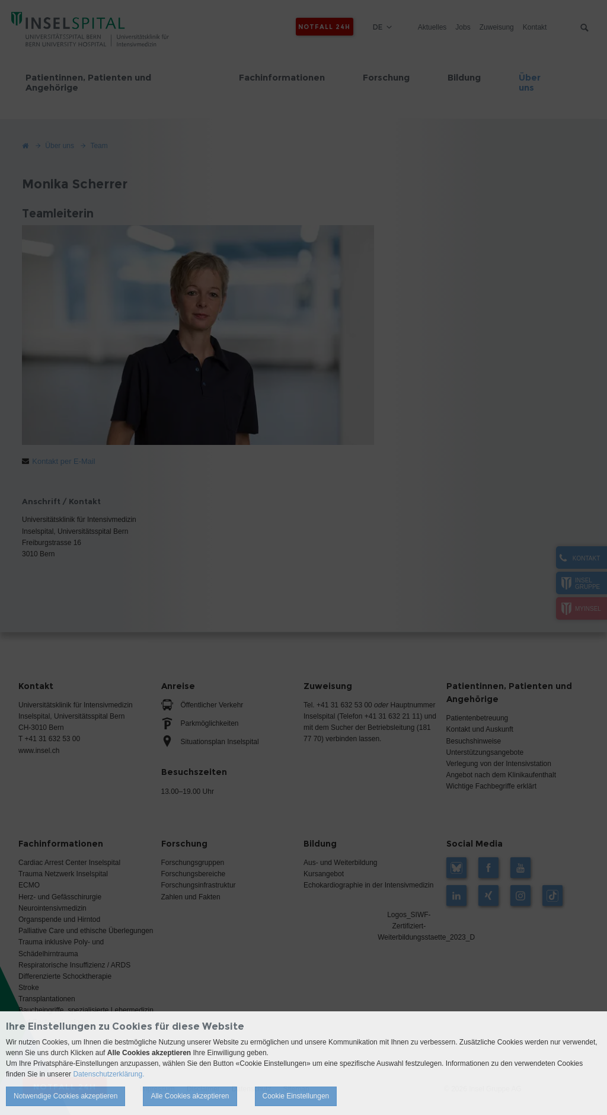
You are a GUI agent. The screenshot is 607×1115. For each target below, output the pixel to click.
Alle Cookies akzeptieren (190, 1096)
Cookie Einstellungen (296, 1096)
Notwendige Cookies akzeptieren (65, 1096)
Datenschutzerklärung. (108, 1074)
